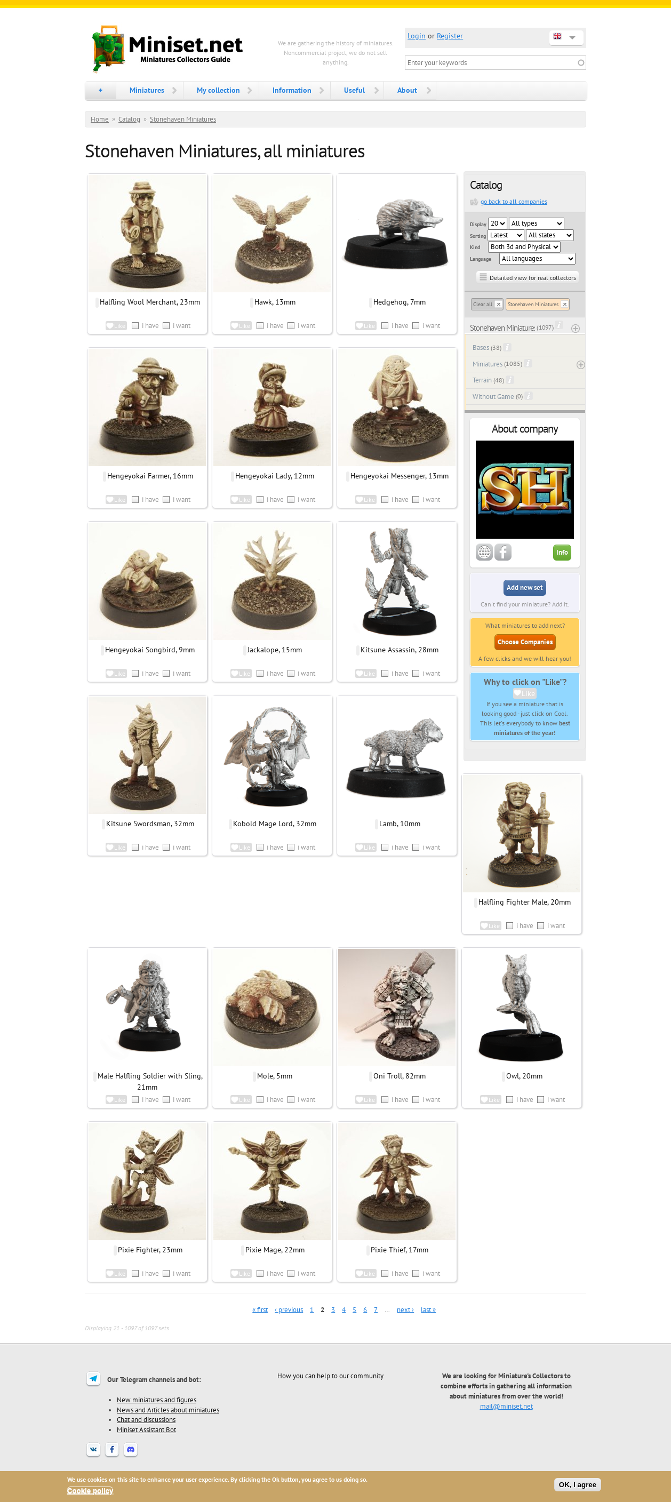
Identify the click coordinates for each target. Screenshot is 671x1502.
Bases (481, 347)
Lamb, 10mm (399, 823)
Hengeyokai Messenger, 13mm (399, 476)
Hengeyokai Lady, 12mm (274, 476)
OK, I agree (577, 1485)
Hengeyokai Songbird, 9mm (150, 649)
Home (100, 119)
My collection (218, 90)
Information (292, 90)
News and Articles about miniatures (168, 1409)
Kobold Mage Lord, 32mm (274, 823)
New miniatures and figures (156, 1399)
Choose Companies (525, 641)
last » (428, 1309)
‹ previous (289, 1309)
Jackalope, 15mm (274, 649)
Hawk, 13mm (274, 302)
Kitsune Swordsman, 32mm (150, 823)
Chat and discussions (146, 1419)
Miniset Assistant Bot (146, 1429)
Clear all (482, 304)
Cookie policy (90, 1491)
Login (417, 36)
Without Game (493, 396)
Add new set (525, 587)
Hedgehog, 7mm (399, 302)
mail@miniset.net (506, 1406)
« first (260, 1309)
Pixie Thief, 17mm (399, 1250)
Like (528, 693)
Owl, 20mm (524, 1076)
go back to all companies (514, 201)
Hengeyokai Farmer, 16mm (150, 476)
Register (450, 36)
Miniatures (147, 90)
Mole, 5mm (274, 1076)
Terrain (482, 380)
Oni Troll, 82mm (399, 1076)
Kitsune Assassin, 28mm (399, 649)
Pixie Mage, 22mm (275, 1250)
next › (405, 1309)
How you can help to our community (330, 1375)
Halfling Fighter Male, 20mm (524, 902)
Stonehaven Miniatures (183, 119)
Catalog (129, 119)
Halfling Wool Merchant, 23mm (150, 302)
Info (562, 552)
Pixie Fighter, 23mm (150, 1250)
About (407, 90)
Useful (354, 90)
